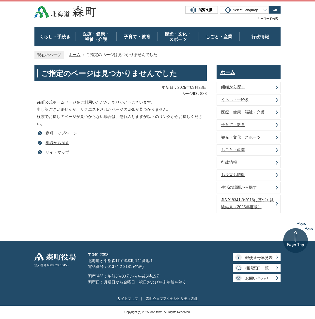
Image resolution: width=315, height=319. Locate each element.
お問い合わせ (257, 278)
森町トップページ (61, 133)
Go (274, 10)
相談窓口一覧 (257, 268)
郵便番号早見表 (259, 258)
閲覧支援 (205, 10)
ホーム (74, 55)
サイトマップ (57, 152)
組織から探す (57, 143)
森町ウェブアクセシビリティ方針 (172, 298)
